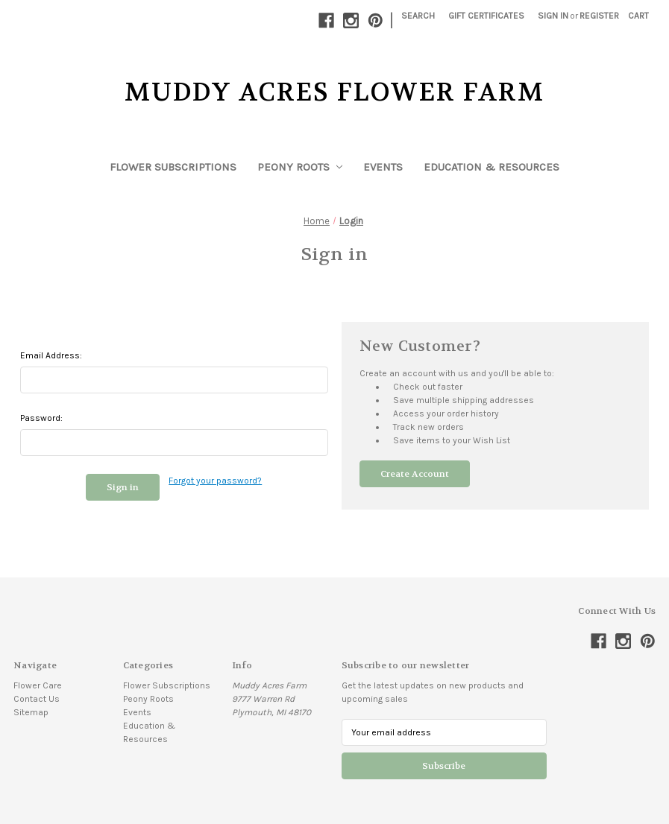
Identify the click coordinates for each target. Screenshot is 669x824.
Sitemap (30, 712)
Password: (41, 418)
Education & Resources (491, 167)
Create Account (414, 474)
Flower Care (37, 685)
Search (418, 15)
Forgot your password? (215, 480)
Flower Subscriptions (173, 167)
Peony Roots (299, 167)
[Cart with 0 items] (638, 15)
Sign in (553, 15)
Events (383, 167)
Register (599, 15)
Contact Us (36, 699)
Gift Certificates (486, 15)
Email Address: (51, 355)
